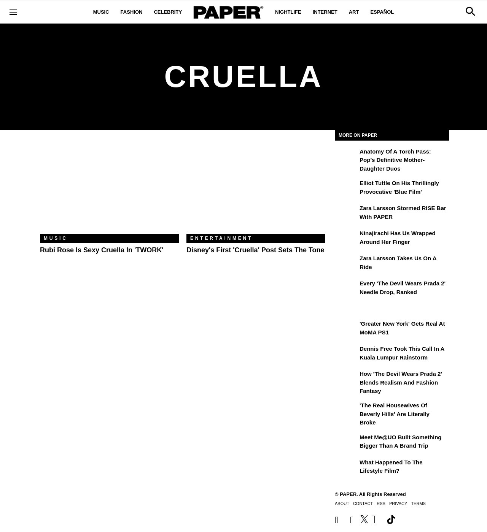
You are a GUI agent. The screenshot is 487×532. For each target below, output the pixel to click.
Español (382, 12)
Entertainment (221, 238)
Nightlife (288, 12)
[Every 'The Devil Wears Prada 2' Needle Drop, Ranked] (346, 288)
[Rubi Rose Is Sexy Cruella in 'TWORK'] (109, 187)
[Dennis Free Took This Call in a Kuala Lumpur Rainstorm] (346, 354)
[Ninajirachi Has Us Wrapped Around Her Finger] (346, 238)
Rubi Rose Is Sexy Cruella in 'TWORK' (102, 250)
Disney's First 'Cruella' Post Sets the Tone (255, 250)
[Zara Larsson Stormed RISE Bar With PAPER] (346, 213)
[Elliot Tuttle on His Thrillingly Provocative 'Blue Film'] (346, 188)
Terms (418, 503)
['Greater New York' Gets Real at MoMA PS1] (346, 329)
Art (354, 12)
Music (101, 12)
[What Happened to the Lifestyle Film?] (346, 467)
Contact (363, 503)
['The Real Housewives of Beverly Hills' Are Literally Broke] (346, 410)
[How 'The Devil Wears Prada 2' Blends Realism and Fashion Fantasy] (346, 379)
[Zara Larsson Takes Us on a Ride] (346, 263)
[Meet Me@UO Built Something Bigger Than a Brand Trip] (346, 442)
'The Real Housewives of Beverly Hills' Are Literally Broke (395, 414)
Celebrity (168, 12)
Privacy (398, 503)
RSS (381, 503)
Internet (325, 12)
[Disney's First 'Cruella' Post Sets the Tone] (255, 187)
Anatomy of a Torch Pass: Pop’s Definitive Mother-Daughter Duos (395, 160)
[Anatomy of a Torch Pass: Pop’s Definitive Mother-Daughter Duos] (346, 156)
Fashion (132, 12)
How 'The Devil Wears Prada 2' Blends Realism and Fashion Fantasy (401, 382)
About (342, 503)
